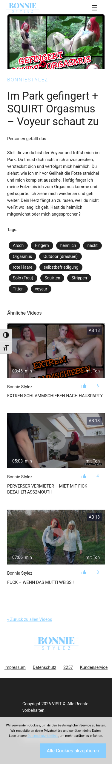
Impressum (15, 667)
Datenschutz (44, 667)
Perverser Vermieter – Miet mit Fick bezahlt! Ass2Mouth (47, 489)
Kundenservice (94, 667)
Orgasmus (22, 256)
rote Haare (22, 267)
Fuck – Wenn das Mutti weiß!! (40, 582)
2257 (68, 667)
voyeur (41, 289)
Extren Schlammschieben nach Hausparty (55, 395)
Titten (18, 289)
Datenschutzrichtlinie (42, 736)
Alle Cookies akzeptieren (73, 751)
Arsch (18, 245)
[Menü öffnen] (94, 7)
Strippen (79, 278)
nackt (92, 245)
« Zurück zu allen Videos (29, 619)
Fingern (42, 245)
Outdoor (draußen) (60, 256)
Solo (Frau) (23, 278)
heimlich (68, 245)
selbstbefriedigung (61, 267)
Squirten (52, 278)
